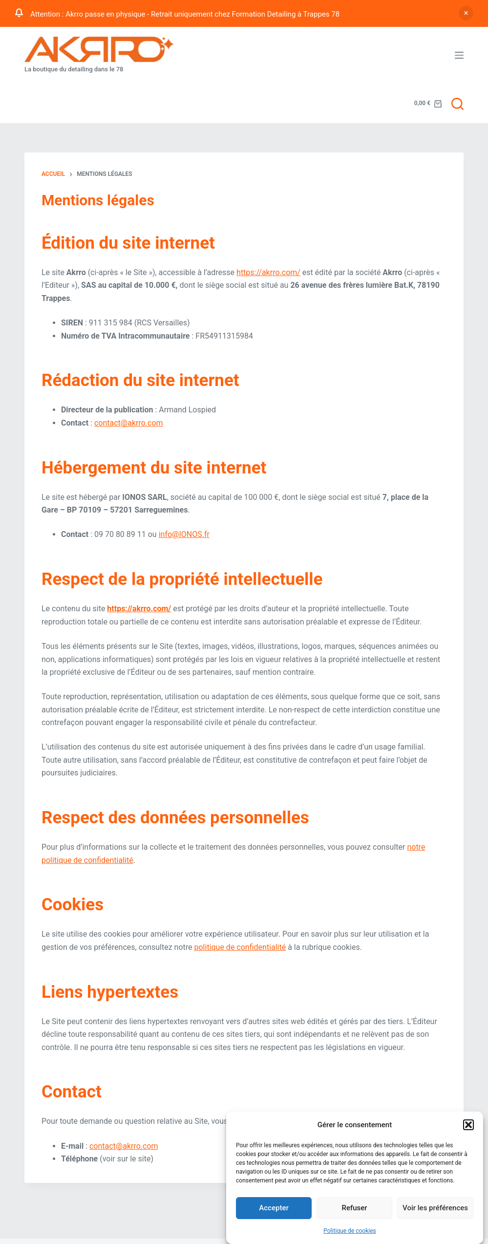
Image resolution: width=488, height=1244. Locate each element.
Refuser (354, 1210)
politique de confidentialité (240, 947)
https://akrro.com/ (268, 272)
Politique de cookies (349, 1233)
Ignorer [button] (466, 13)
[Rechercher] (457, 104)
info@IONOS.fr (184, 534)
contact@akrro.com (128, 423)
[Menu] (459, 55)
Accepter (273, 1210)
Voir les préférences (435, 1210)
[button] (468, 1127)
